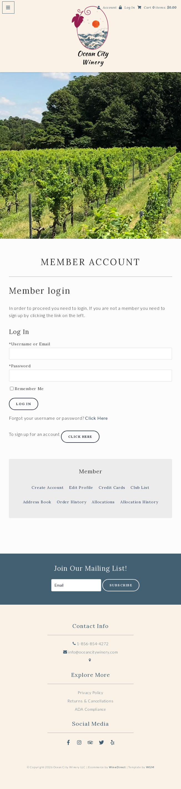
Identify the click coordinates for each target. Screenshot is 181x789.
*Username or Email (29, 344)
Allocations (103, 501)
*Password (19, 366)
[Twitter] (101, 742)
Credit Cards (112, 487)
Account (110, 7)
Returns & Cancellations (90, 700)
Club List (140, 487)
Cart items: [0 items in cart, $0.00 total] (160, 7)
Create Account (47, 487)
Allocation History (139, 501)
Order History (71, 501)
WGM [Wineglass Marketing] (150, 767)
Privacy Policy (90, 692)
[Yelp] (113, 742)
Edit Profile (81, 487)
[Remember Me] (12, 388)
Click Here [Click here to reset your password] (96, 418)
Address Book (37, 501)
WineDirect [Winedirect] (117, 767)
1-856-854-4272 (91, 643)
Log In (129, 7)
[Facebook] (68, 742)
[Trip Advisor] (91, 742)
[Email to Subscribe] (76, 585)
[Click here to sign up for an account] (80, 437)
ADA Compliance (90, 709)
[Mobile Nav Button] (8, 7)
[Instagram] (80, 742)
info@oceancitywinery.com (90, 652)
